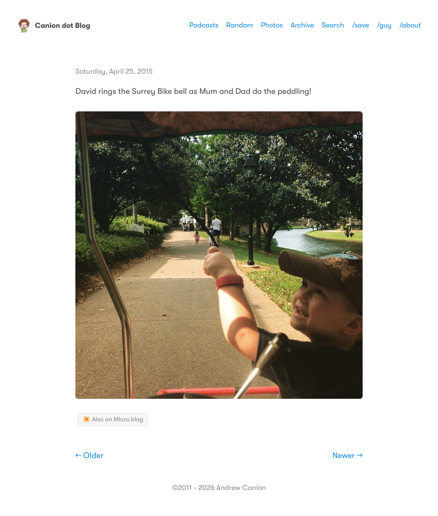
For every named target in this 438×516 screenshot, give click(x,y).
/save (360, 25)
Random (239, 25)
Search (333, 25)
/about (410, 25)
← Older (89, 455)
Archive (302, 25)
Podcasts (204, 25)
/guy (384, 25)
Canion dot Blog (53, 25)
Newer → (348, 455)
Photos (272, 25)
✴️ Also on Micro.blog (113, 419)
